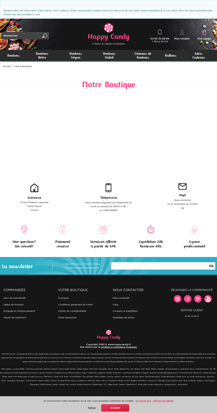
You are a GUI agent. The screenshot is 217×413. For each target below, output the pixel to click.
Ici (182, 207)
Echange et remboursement (19, 311)
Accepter (115, 408)
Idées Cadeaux (198, 56)
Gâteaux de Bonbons (142, 56)
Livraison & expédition (125, 311)
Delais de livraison (14, 304)
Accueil (7, 66)
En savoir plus (143, 401)
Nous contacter (121, 298)
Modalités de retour (124, 317)
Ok (211, 265)
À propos (63, 298)
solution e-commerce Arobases (119, 347)
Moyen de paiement (15, 317)
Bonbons (13, 55)
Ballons (170, 55)
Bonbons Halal (109, 56)
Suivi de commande (15, 298)
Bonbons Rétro (42, 56)
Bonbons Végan (75, 56)
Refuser (92, 408)
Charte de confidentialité (72, 311)
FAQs (115, 304)
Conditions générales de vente (75, 304)
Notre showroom (67, 317)
